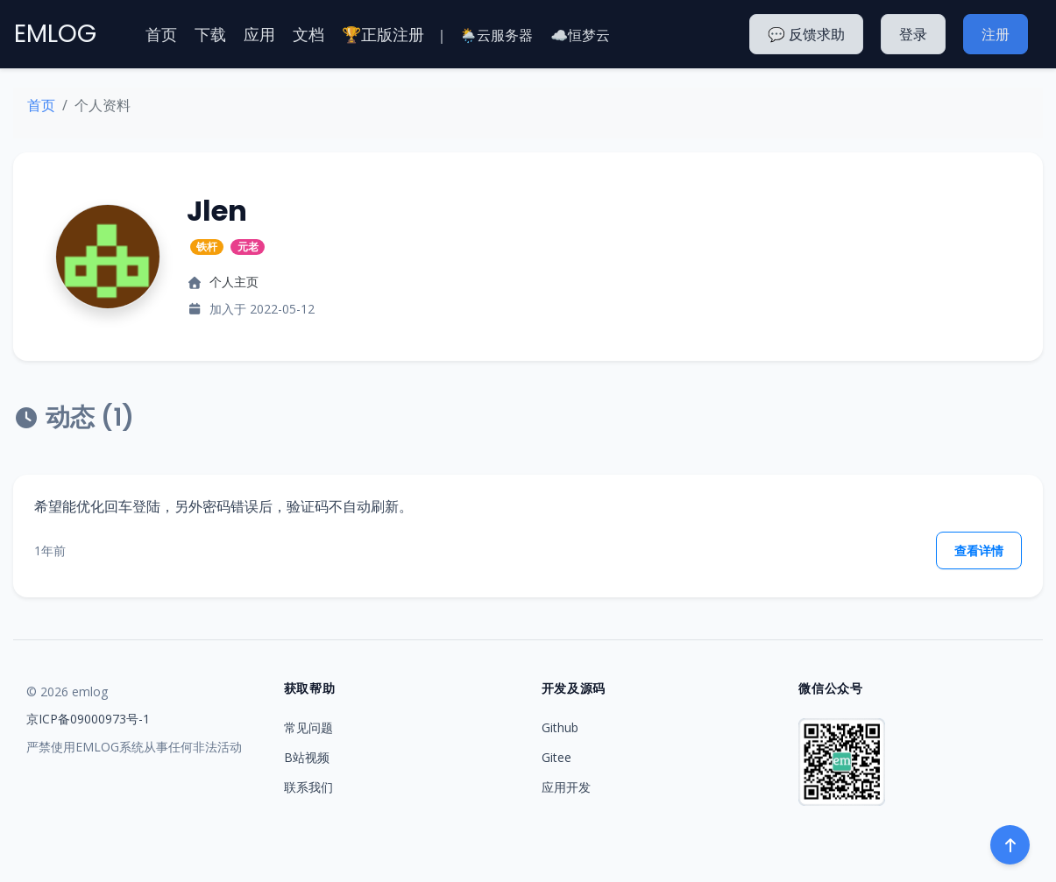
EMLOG (55, 34)
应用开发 (566, 787)
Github (560, 727)
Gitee (556, 757)
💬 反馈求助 (806, 34)
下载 (210, 34)
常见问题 (308, 727)
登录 (913, 34)
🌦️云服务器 (496, 35)
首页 (161, 34)
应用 (259, 34)
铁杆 (206, 246)
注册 (996, 34)
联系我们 (308, 787)
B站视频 (307, 757)
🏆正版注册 (383, 34)
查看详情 (978, 550)
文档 (308, 34)
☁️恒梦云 (580, 35)
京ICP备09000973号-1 (88, 718)
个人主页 (234, 281)
